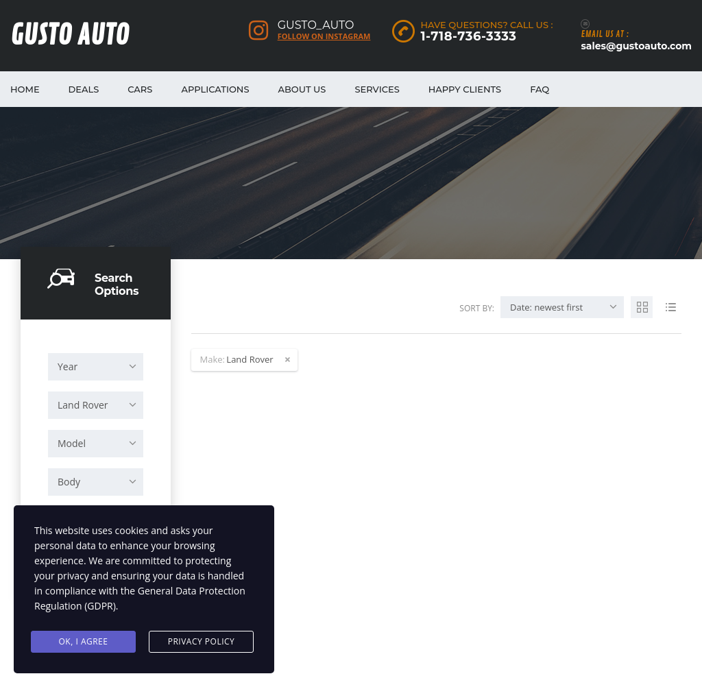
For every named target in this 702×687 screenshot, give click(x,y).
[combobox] (95, 367)
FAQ (539, 89)
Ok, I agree (83, 641)
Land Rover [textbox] (83, 404)
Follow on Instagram (324, 36)
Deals (84, 89)
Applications (215, 89)
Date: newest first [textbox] (546, 307)
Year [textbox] (67, 366)
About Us (302, 89)
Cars (140, 89)
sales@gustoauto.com (636, 46)
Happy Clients (464, 89)
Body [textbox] (69, 481)
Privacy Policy (201, 641)
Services (376, 89)
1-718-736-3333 (468, 36)
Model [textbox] (72, 443)
